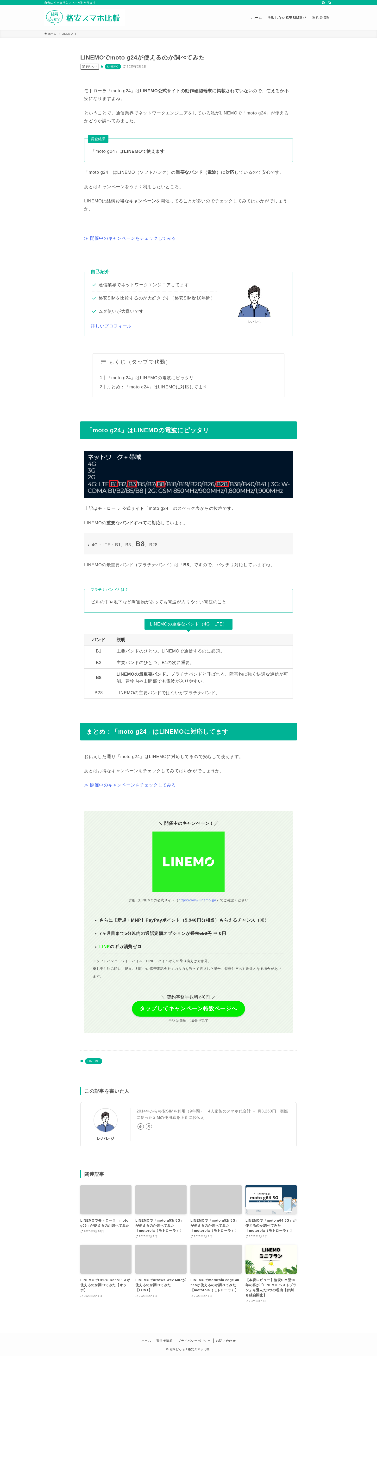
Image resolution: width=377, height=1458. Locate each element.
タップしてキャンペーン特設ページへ (188, 1008)
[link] (141, 1126)
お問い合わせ (226, 1341)
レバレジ (105, 1138)
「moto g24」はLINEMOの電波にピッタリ (150, 377)
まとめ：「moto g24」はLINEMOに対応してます (157, 387)
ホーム (146, 1341)
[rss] (323, 2)
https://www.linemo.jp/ (198, 900)
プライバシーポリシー (194, 1341)
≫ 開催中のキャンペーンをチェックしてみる (130, 238)
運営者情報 (164, 1341)
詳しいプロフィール (111, 326)
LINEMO (113, 66)
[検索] (330, 2)
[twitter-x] (149, 1126)
